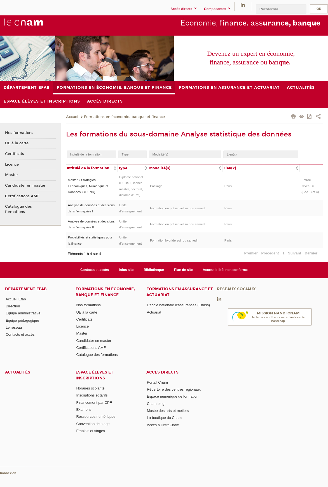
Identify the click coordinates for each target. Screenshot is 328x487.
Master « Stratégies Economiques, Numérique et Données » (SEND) (88, 186)
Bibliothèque (154, 270)
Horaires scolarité (90, 388)
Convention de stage (92, 424)
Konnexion (8, 473)
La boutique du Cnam (164, 418)
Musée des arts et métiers (168, 411)
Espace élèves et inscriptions (94, 375)
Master (11, 175)
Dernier (311, 253)
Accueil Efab (16, 299)
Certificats (14, 154)
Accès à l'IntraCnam (163, 425)
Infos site (126, 270)
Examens (83, 409)
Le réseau (14, 327)
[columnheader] (91, 168)
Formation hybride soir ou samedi (174, 240)
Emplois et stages (90, 431)
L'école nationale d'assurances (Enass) (178, 305)
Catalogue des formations (18, 209)
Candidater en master (25, 185)
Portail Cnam (157, 382)
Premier (250, 253)
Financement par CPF (94, 402)
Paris (228, 186)
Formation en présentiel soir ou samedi (177, 208)
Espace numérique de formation (172, 396)
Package (156, 186)
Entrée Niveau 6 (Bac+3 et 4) (310, 186)
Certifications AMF (22, 196)
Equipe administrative (23, 313)
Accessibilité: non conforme (225, 270)
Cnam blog (156, 404)
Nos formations (19, 133)
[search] (281, 8)
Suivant (294, 253)
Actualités (17, 372)
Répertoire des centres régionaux (174, 389)
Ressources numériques (95, 416)
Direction (13, 306)
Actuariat (154, 312)
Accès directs (162, 372)
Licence (12, 164)
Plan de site (183, 270)
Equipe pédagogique (22, 320)
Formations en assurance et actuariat (179, 292)
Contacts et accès (94, 270)
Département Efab (26, 289)
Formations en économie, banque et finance (124, 117)
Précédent (270, 253)
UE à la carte (17, 143)
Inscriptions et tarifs (91, 395)
